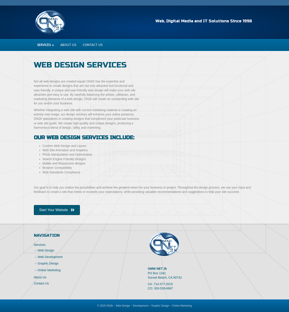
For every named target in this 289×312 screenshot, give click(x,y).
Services (44, 45)
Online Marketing (49, 270)
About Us (68, 45)
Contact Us (92, 45)
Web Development (50, 257)
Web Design (46, 250)
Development (140, 305)
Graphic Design (48, 263)
